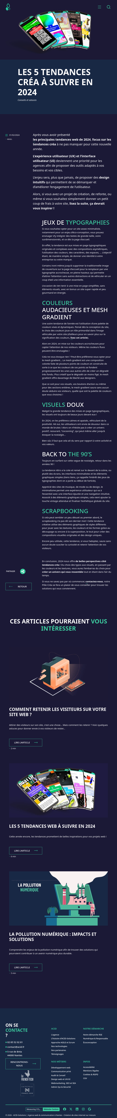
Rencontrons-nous (19, 1063)
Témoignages (57, 1054)
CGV (85, 1078)
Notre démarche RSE (92, 1034)
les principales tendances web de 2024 (62, 139)
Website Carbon (51, 1109)
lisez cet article (79, 337)
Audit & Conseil (58, 1075)
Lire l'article (22, 742)
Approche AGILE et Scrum (63, 1042)
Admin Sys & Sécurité (61, 1087)
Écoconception (90, 1042)
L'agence (55, 1034)
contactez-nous (94, 581)
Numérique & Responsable (95, 1038)
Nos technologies (59, 1046)
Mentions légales (91, 1070)
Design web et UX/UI (60, 1079)
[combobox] (109, 7)
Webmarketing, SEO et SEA (63, 1083)
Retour (22, 586)
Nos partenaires (58, 1050)
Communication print (61, 1071)
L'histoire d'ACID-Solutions (63, 1038)
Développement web (60, 1067)
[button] (99, 7)
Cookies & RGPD (90, 1074)
